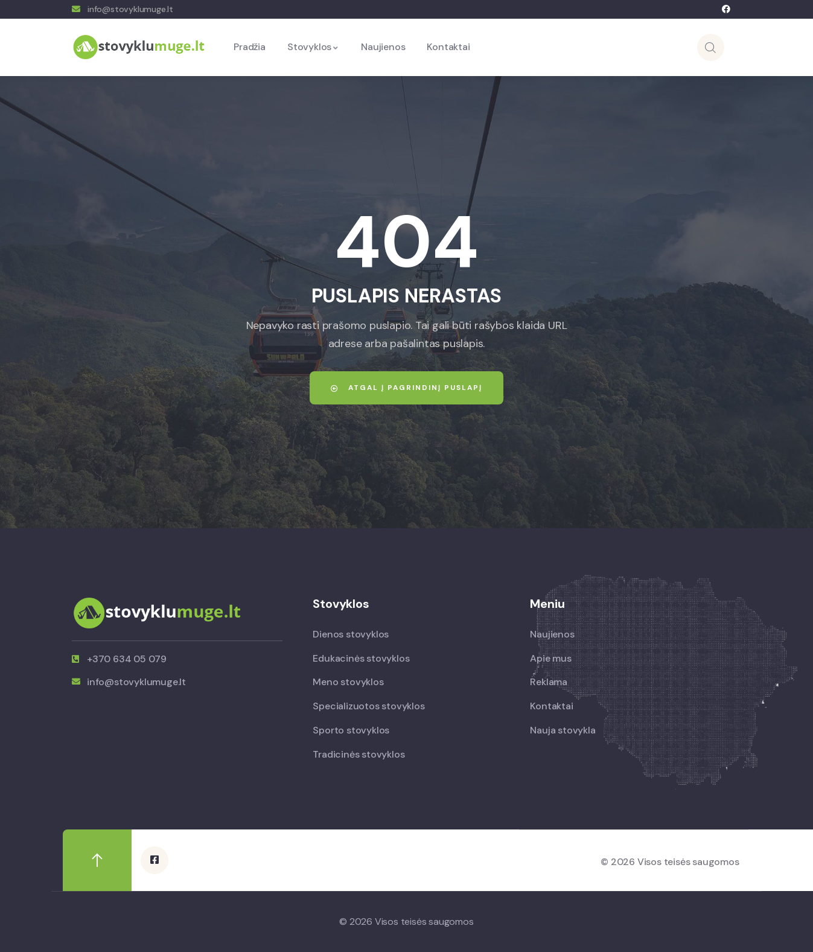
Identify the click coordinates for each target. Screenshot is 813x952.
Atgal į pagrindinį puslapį (407, 387)
